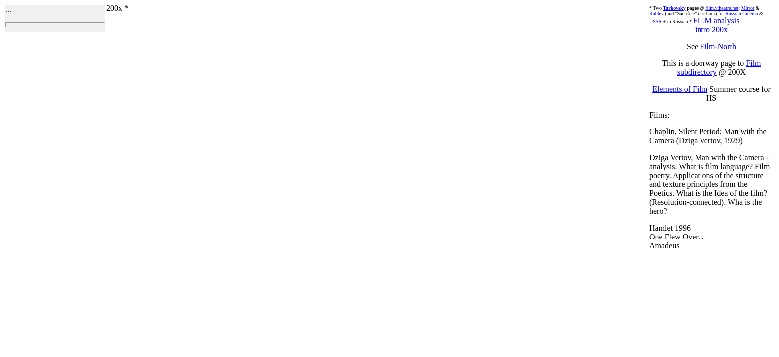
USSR (655, 21)
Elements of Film (679, 89)
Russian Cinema (741, 13)
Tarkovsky (674, 8)
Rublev (656, 13)
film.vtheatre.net (721, 8)
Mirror (748, 8)
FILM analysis (716, 20)
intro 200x (711, 29)
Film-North (718, 46)
